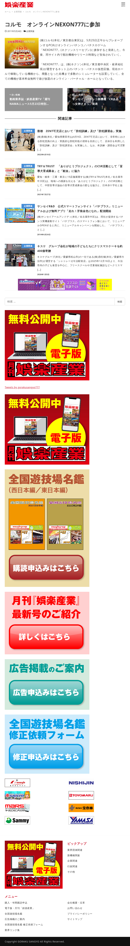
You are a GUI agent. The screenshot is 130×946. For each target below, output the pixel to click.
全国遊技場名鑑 (13, 913)
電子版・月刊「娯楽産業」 (20, 908)
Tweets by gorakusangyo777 (22, 387)
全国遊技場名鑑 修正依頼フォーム (24, 924)
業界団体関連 (74, 849)
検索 (119, 301)
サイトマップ (74, 919)
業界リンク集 (12, 930)
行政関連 (72, 866)
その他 (71, 871)
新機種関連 (73, 855)
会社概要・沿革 (76, 902)
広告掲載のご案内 (15, 919)
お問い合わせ (74, 908)
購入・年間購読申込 (16, 902)
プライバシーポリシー (79, 913)
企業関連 (30, 31)
